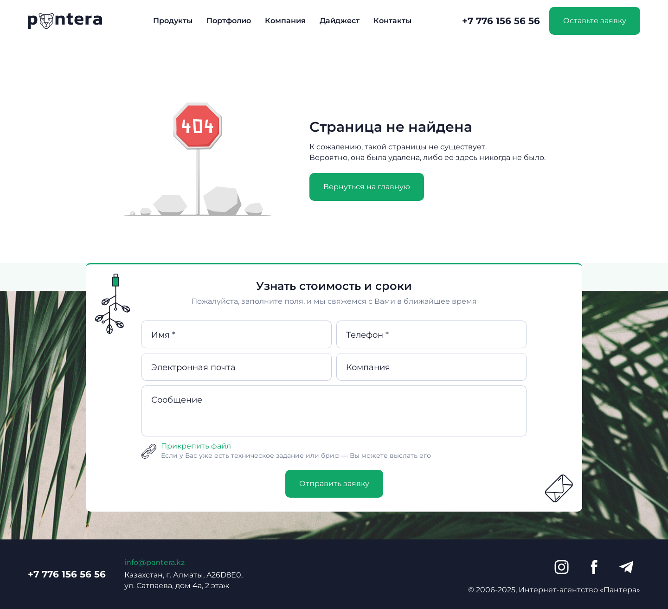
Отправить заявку (334, 483)
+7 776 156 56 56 (501, 20)
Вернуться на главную (366, 186)
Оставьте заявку (594, 20)
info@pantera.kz (154, 562)
